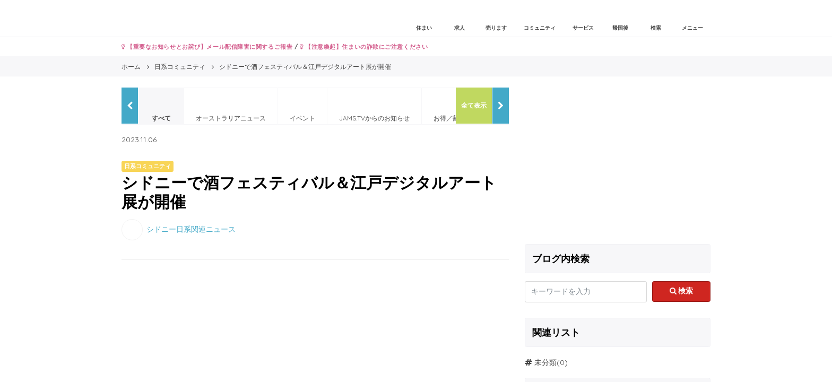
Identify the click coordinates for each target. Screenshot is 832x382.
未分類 (545, 362)
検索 (682, 290)
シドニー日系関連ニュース (191, 228)
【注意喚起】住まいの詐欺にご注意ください (364, 46)
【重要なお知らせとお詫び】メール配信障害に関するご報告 (207, 46)
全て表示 (474, 105)
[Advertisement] (617, 162)
